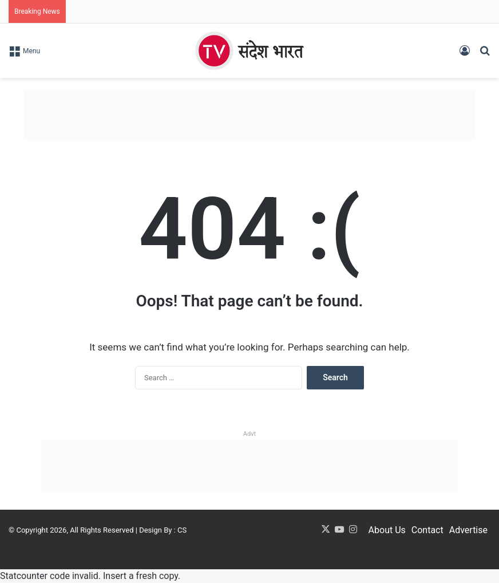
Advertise (468, 530)
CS (182, 530)
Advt (249, 434)
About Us (387, 530)
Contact (427, 530)
